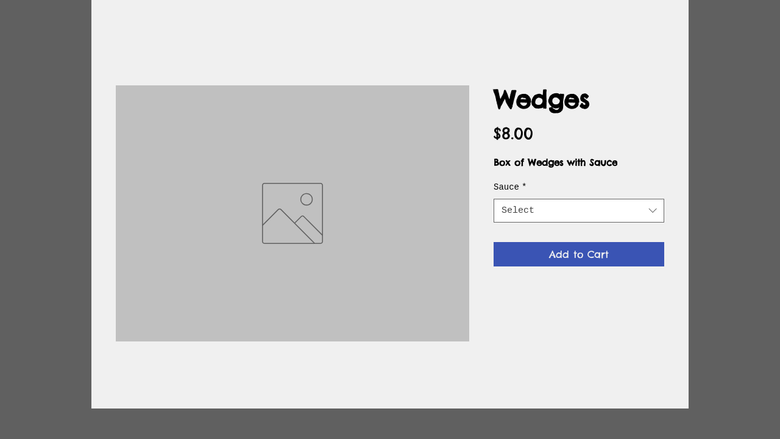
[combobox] (579, 211)
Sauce (510, 187)
